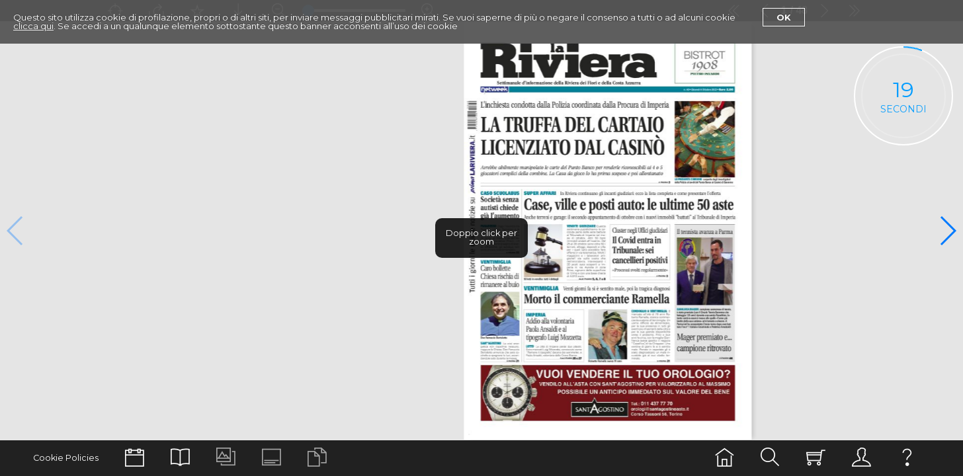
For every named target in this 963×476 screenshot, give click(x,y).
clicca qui (33, 25)
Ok (783, 17)
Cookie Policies (66, 458)
